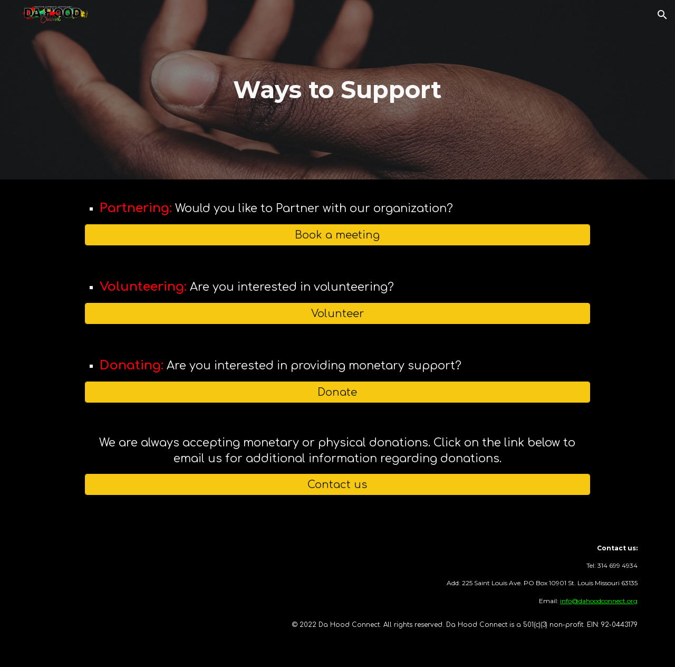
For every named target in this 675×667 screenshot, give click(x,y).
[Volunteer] (337, 313)
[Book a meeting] (337, 235)
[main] (337, 90)
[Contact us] (337, 484)
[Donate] (337, 392)
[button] (662, 14)
